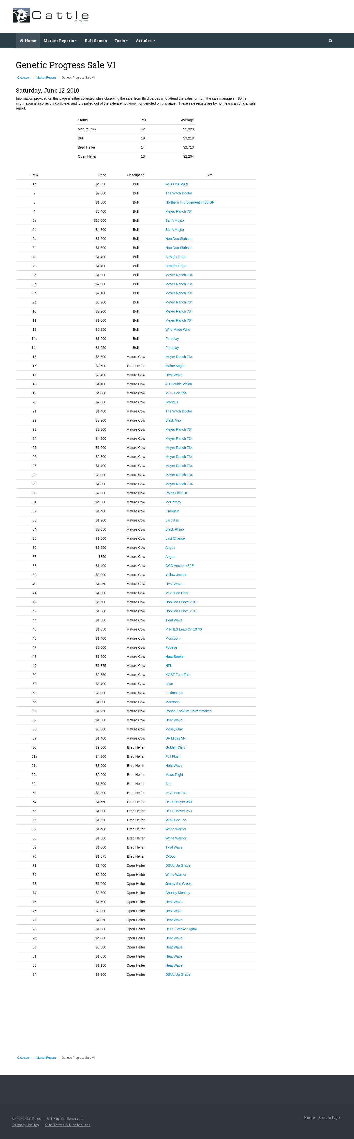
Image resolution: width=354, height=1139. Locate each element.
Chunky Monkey (177, 893)
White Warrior (175, 829)
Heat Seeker (175, 657)
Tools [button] (121, 40)
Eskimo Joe (174, 693)
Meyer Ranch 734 (179, 211)
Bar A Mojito (174, 220)
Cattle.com (24, 77)
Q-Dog (170, 856)
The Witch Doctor (178, 193)
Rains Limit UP (176, 493)
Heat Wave (173, 375)
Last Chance (175, 538)
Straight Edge (175, 257)
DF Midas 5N (175, 738)
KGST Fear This (177, 675)
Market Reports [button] (60, 40)
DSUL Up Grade (177, 865)
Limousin (172, 511)
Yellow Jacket (175, 575)
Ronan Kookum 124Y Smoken (188, 711)
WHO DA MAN (176, 184)
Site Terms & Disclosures (67, 1124)
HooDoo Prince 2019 (181, 602)
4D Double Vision (178, 384)
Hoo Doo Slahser (178, 239)
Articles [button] (145, 40)
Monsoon (172, 638)
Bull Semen (96, 40)
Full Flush (172, 756)
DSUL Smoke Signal (181, 929)
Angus (170, 547)
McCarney (173, 502)
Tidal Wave (173, 620)
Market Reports (46, 77)
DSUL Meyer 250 (178, 802)
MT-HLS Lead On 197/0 (183, 629)
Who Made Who (177, 329)
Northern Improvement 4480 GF (189, 202)
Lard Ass (172, 520)
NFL (168, 666)
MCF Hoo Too (176, 393)
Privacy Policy (25, 1124)
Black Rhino (174, 529)
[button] (331, 40)
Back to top (329, 1117)
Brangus (171, 402)
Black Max (173, 420)
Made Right (174, 775)
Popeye (171, 647)
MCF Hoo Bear (176, 593)
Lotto (169, 684)
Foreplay (172, 339)
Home (28, 40)
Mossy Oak (174, 729)
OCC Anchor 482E (179, 566)
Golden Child (175, 747)
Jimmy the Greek (178, 884)
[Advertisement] (252, 16)
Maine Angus (175, 366)
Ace (168, 784)
